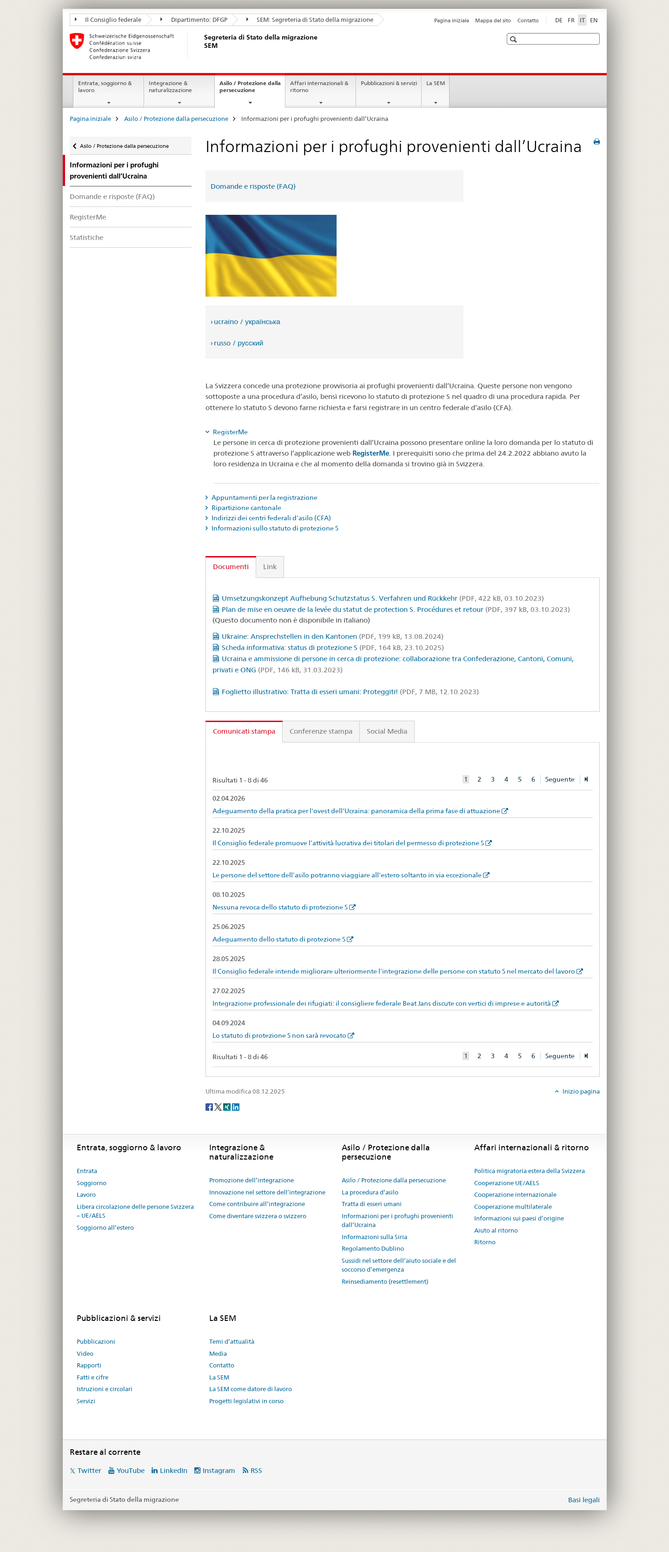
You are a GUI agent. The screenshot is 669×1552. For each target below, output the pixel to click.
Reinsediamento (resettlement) (385, 1281)
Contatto (528, 20)
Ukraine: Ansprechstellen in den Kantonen (333, 636)
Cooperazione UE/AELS (506, 1183)
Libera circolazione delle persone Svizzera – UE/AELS (135, 1211)
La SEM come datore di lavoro (250, 1389)
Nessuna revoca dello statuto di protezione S (280, 907)
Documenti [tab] (231, 566)
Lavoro (86, 1194)
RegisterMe (88, 216)
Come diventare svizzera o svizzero (257, 1216)
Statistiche (86, 237)
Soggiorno (91, 1183)
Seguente (560, 779)
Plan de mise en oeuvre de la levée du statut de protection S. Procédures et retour (396, 609)
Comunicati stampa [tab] (244, 731)
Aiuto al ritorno (496, 1230)
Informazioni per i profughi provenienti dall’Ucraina (397, 1220)
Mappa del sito (493, 20)
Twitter (89, 1470)
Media (218, 1353)
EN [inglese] (594, 20)
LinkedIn (173, 1470)
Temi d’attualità (231, 1341)
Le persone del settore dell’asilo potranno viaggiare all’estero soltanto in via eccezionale (347, 875)
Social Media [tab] (387, 731)
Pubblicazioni (96, 1341)
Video (85, 1353)
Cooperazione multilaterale (513, 1206)
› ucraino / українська (245, 321)
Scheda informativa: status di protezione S (333, 647)
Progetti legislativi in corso (246, 1401)
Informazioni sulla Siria (374, 1236)
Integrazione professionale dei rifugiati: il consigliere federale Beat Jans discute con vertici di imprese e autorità (381, 1003)
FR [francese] (571, 20)
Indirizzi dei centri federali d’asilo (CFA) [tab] (270, 518)
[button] (514, 39)
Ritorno (485, 1242)
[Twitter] (218, 1106)
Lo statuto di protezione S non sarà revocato (279, 1035)
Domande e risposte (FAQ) (112, 196)
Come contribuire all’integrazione (257, 1203)
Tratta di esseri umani (372, 1203)
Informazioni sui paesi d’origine (519, 1218)
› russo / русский (237, 342)
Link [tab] (270, 566)
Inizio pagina (580, 1091)
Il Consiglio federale (108, 19)
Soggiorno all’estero (105, 1227)
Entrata (87, 1170)
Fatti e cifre (92, 1377)
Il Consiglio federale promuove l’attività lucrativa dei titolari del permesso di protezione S (348, 843)
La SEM (435, 83)
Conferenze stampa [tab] (321, 731)
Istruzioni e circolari (104, 1389)
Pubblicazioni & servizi (389, 83)
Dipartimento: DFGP (193, 19)
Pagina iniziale (451, 20)
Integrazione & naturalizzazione (170, 86)
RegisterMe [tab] (230, 432)
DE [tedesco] (559, 20)
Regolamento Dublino (373, 1248)
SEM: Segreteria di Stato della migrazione (310, 19)
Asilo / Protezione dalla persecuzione (250, 90)
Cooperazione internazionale (515, 1194)
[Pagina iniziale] (202, 46)
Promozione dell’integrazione (251, 1180)
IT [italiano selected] (582, 20)
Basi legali (584, 1499)
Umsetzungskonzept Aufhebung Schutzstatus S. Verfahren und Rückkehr (383, 598)
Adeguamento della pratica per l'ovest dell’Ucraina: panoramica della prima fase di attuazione (356, 811)
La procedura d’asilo (370, 1192)
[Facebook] (209, 1106)
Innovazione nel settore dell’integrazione (267, 1192)
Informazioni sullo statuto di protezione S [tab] (274, 528)
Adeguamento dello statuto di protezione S (278, 939)
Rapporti (89, 1365)
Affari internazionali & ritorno (319, 86)
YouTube (131, 1470)
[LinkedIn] (235, 1106)
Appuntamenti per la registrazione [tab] (264, 497)
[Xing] (227, 1106)
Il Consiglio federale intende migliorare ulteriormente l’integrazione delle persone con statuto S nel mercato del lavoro (393, 971)
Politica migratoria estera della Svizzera (529, 1170)
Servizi (86, 1401)
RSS (256, 1470)
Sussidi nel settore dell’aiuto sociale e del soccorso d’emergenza (399, 1265)
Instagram (219, 1470)
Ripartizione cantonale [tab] (245, 507)
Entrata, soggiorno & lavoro (105, 86)
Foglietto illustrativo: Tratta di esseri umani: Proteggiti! (350, 691)
